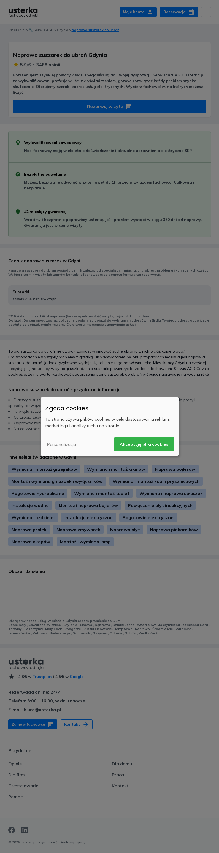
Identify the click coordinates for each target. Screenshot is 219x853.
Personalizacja (61, 444)
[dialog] (110, 426)
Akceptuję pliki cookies (144, 444)
